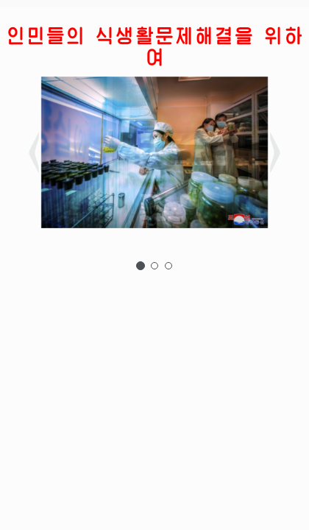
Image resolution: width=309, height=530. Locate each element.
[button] (91, 155)
